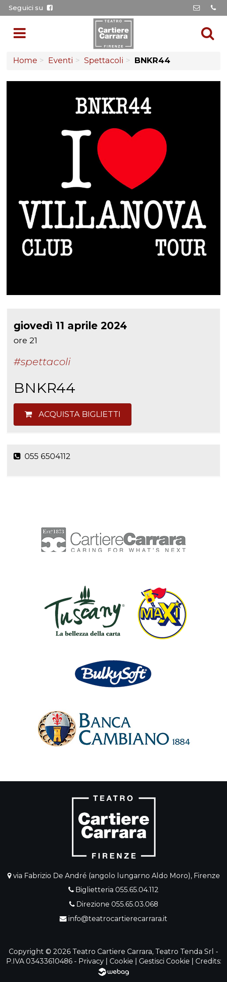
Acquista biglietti (73, 414)
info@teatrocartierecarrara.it (117, 918)
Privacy (91, 961)
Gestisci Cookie (164, 961)
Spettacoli (104, 60)
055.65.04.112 (137, 890)
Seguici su (31, 8)
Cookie (121, 961)
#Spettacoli (42, 362)
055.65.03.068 (134, 904)
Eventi (60, 60)
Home (25, 60)
